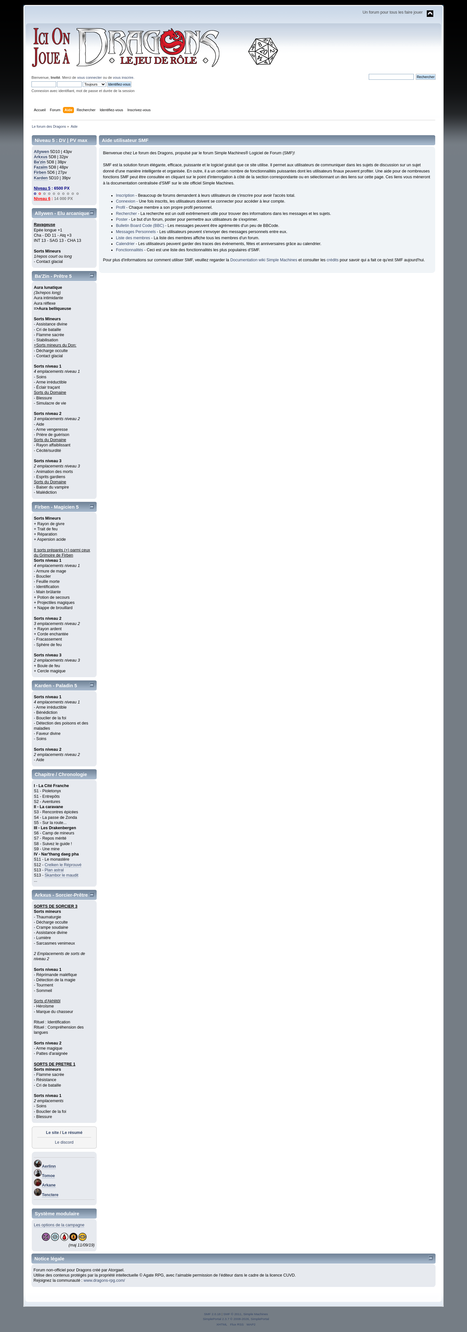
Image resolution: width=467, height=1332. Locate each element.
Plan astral (54, 870)
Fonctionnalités (129, 250)
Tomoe (48, 1175)
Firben (40, 172)
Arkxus (40, 157)
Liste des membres (133, 238)
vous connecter (89, 77)
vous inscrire (123, 77)
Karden (41, 178)
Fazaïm (40, 167)
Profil (120, 207)
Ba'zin (39, 162)
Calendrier (125, 244)
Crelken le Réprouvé (63, 865)
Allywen (41, 151)
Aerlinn (49, 1166)
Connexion (125, 201)
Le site (52, 1132)
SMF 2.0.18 (212, 1314)
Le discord (64, 1142)
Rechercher (126, 213)
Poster (121, 219)
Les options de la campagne (59, 1225)
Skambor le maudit (61, 875)
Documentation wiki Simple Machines (263, 260)
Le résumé (72, 1132)
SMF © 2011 (232, 1314)
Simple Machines (255, 1314)
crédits (333, 260)
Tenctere (50, 1195)
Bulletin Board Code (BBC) (140, 225)
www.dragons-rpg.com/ (104, 1280)
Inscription (125, 195)
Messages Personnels (136, 232)
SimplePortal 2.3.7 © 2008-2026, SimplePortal (236, 1319)
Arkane (48, 1185)
